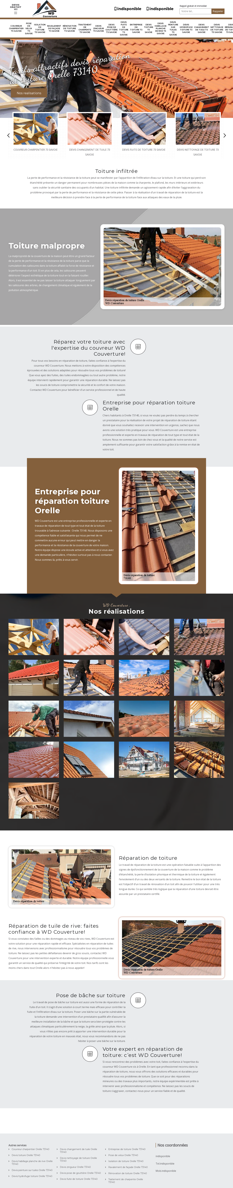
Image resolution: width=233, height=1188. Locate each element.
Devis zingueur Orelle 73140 (75, 1167)
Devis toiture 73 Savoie (148, 28)
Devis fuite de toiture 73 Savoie (123, 28)
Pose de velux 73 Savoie (28, 28)
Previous (8, 135)
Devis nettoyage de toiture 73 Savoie (216, 28)
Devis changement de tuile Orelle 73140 (78, 1150)
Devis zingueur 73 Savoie (98, 28)
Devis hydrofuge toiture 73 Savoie (186, 28)
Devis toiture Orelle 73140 (26, 1155)
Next (224, 135)
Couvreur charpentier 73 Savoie (16, 28)
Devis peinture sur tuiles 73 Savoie (173, 28)
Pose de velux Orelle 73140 (123, 1155)
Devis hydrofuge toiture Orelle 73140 (32, 1176)
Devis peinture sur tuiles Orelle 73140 (32, 1170)
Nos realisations (29, 93)
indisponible (127, 8)
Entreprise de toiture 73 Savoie (136, 28)
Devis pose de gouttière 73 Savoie (111, 28)
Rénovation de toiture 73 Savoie (69, 28)
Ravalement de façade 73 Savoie (54, 28)
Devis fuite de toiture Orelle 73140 (79, 1179)
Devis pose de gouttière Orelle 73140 (80, 1173)
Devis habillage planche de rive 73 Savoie (160, 28)
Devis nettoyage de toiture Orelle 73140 (78, 1159)
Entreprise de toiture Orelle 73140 (127, 1149)
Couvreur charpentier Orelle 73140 (30, 1149)
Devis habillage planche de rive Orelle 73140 (32, 1162)
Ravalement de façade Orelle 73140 (128, 1167)
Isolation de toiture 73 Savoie (40, 28)
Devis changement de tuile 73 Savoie (201, 28)
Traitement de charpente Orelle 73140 (125, 1181)
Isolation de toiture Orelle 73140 (125, 1161)
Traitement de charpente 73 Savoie (85, 28)
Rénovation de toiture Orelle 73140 (127, 1173)
